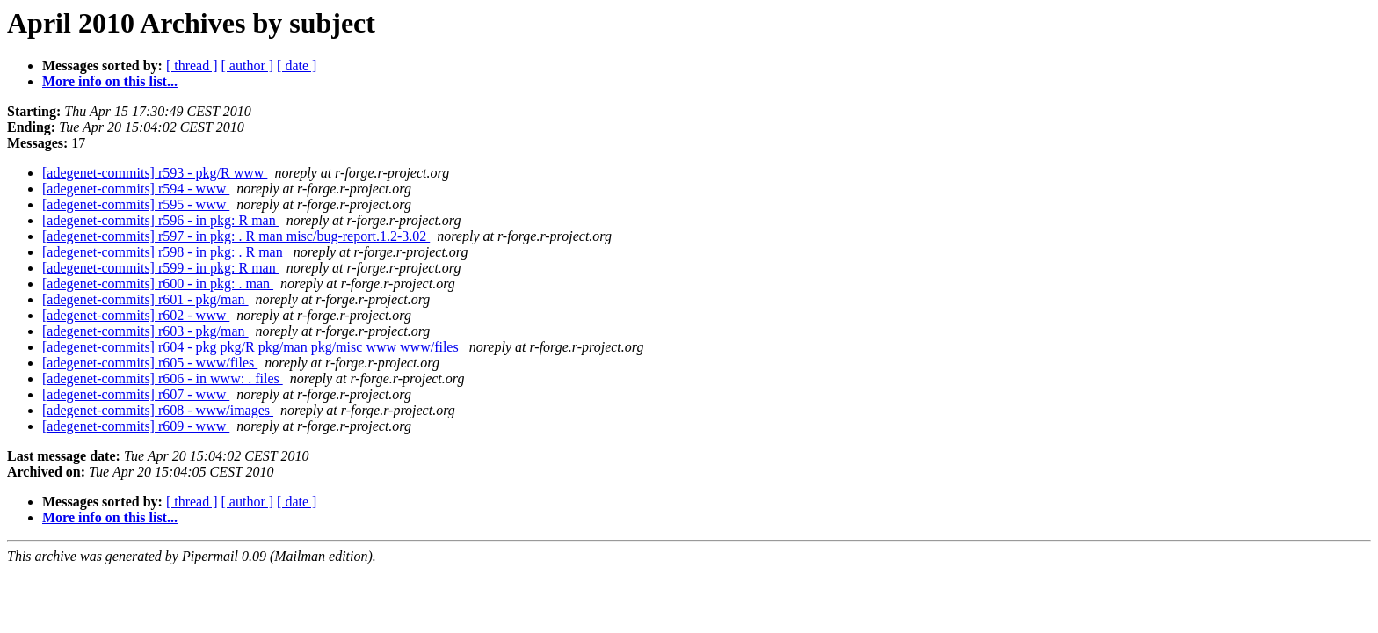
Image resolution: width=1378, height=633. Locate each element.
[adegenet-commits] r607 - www (135, 394)
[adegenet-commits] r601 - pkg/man (145, 299)
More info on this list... (110, 81)
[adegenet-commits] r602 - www (135, 315)
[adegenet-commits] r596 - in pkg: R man (160, 220)
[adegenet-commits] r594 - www (135, 188)
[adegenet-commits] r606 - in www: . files (162, 378)
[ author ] (247, 65)
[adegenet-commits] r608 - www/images (157, 410)
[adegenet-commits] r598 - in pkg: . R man (164, 251)
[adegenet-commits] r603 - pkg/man (145, 331)
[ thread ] (192, 65)
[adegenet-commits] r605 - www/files (149, 362)
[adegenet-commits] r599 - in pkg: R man (160, 267)
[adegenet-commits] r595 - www (135, 204)
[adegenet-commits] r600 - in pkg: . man (157, 283)
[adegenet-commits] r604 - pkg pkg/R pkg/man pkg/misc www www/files (252, 346)
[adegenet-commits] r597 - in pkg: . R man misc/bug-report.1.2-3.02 (236, 236)
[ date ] (296, 65)
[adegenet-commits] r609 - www (135, 425)
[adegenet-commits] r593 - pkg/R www (154, 172)
